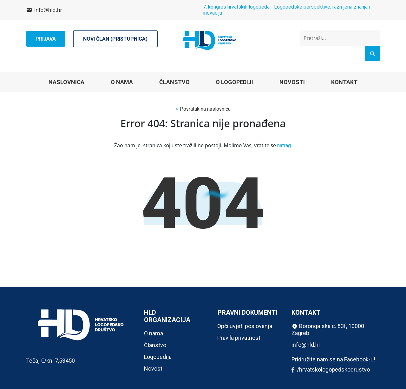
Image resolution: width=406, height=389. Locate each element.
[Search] (372, 53)
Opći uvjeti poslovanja (244, 326)
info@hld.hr (48, 9)
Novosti (292, 82)
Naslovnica (66, 82)
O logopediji (234, 82)
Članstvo (174, 82)
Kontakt (344, 82)
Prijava (46, 39)
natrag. (284, 145)
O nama (122, 82)
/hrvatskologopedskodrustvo (330, 370)
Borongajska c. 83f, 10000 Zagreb (327, 329)
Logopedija (158, 356)
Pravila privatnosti (239, 337)
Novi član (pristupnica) (115, 39)
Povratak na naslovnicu (205, 109)
